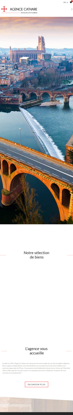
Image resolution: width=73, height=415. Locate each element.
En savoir (36, 383)
